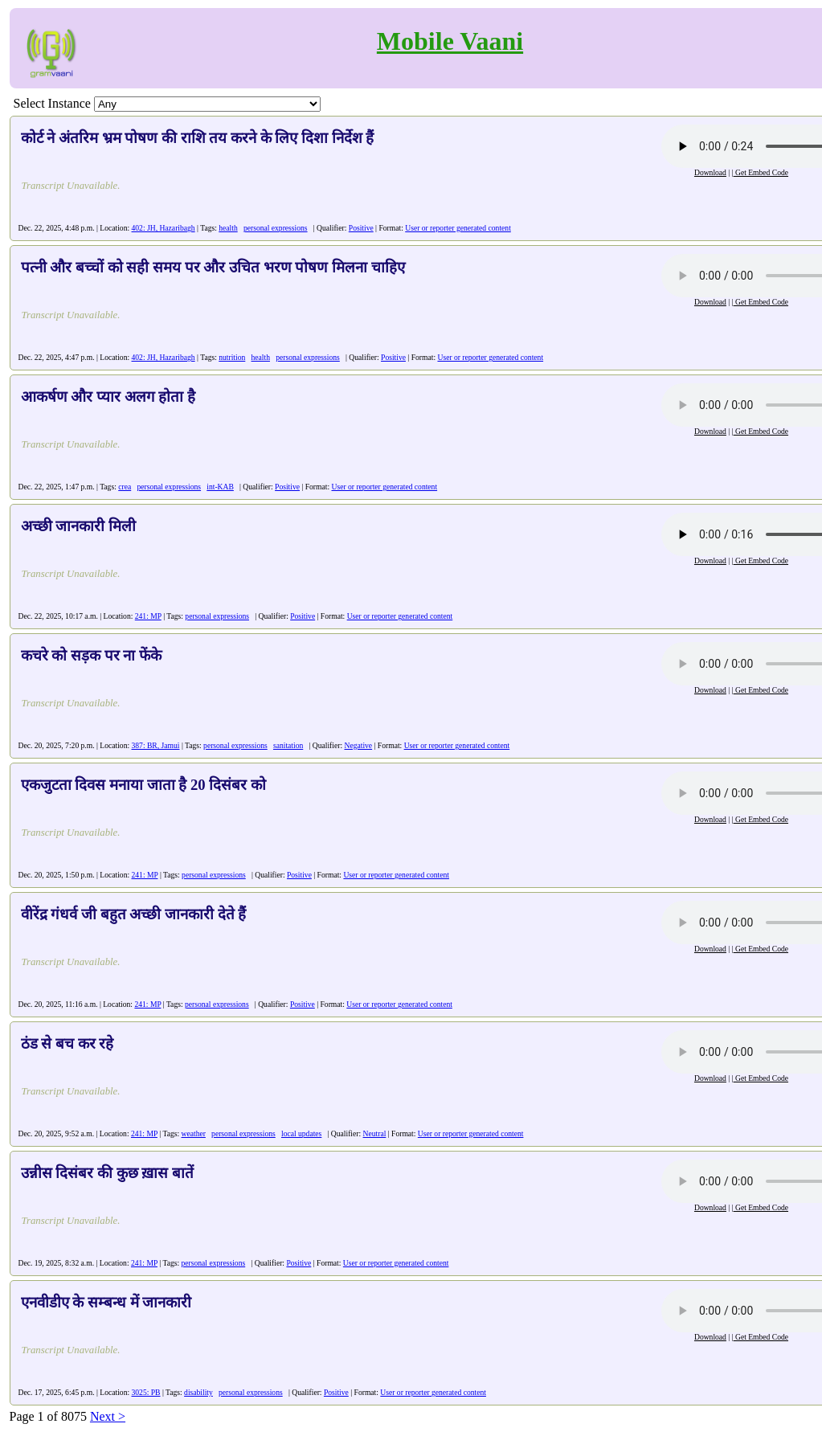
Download (710, 172)
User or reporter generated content (458, 227)
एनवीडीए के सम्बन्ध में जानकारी (106, 1302)
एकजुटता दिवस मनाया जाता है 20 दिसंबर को (143, 784)
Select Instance (52, 103)
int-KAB (220, 486)
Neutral (374, 1133)
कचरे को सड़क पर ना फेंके (91, 655)
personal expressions (275, 227)
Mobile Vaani (450, 41)
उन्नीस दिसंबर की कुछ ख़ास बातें (107, 1172)
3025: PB (146, 1392)
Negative (358, 745)
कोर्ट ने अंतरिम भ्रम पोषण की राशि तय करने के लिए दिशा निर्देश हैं (197, 137)
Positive (361, 227)
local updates (301, 1133)
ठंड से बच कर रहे (67, 1043)
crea (124, 486)
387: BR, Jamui (156, 745)
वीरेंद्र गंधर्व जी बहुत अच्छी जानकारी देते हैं (134, 914)
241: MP (148, 616)
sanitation (288, 745)
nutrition (232, 357)
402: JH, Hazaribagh (163, 227)
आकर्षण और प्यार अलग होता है (108, 396)
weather (194, 1133)
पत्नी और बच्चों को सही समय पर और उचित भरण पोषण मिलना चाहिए (213, 267)
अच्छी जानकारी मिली (78, 526)
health (228, 227)
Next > (107, 1416)
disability (198, 1392)
